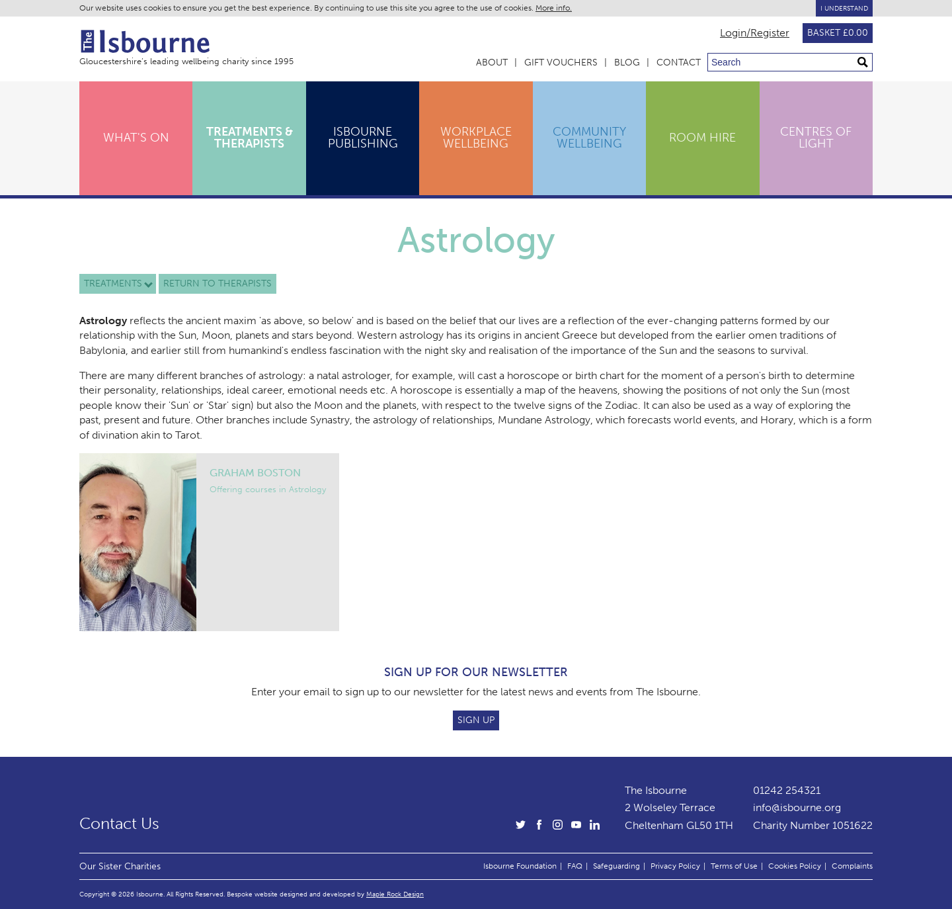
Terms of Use (734, 866)
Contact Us (119, 823)
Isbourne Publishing (363, 137)
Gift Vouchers (561, 62)
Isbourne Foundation (520, 866)
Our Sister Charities (120, 866)
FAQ (574, 866)
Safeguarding (616, 866)
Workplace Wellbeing (476, 137)
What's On (136, 137)
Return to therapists (217, 283)
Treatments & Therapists (249, 137)
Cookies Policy (794, 866)
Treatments (113, 283)
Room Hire (702, 137)
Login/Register (754, 33)
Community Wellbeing (589, 137)
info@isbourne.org (797, 807)
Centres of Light (816, 137)
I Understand (844, 8)
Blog (627, 62)
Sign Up (476, 720)
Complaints (852, 866)
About (492, 62)
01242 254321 (786, 790)
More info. (554, 8)
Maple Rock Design (395, 894)
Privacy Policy (675, 866)
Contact (678, 62)
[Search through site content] (790, 62)
